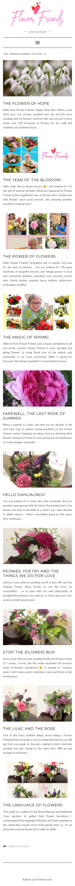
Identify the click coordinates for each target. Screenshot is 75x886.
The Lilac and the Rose (29, 729)
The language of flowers (33, 805)
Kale (25, 879)
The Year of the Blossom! (32, 180)
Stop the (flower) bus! (29, 652)
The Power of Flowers (29, 256)
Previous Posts (19, 846)
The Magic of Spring (26, 337)
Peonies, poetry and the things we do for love (31, 573)
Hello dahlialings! (24, 495)
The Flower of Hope (26, 103)
